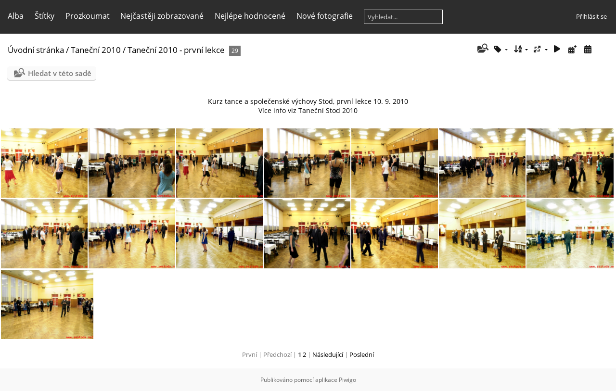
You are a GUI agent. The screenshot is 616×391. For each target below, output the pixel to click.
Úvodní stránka (36, 49)
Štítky (44, 16)
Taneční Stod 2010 (328, 110)
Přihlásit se (591, 16)
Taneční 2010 (96, 49)
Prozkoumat (87, 16)
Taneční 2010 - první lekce (176, 49)
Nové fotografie (324, 16)
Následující (327, 354)
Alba (16, 16)
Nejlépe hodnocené (250, 16)
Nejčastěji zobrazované (162, 16)
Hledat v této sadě (59, 73)
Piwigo (347, 380)
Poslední (361, 354)
